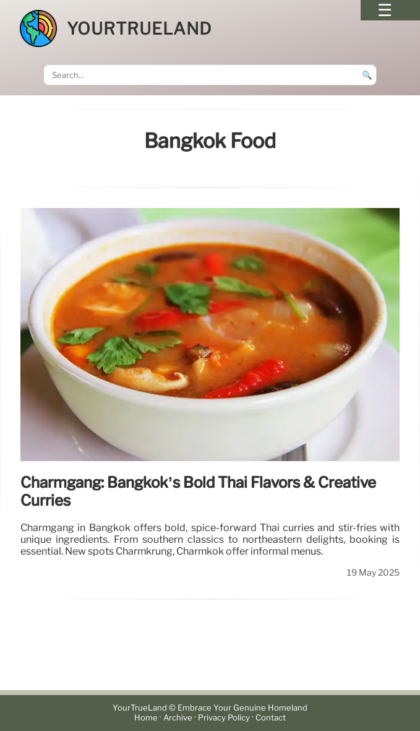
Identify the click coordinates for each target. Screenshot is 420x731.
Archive (177, 717)
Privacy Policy (224, 717)
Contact (270, 717)
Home (146, 717)
